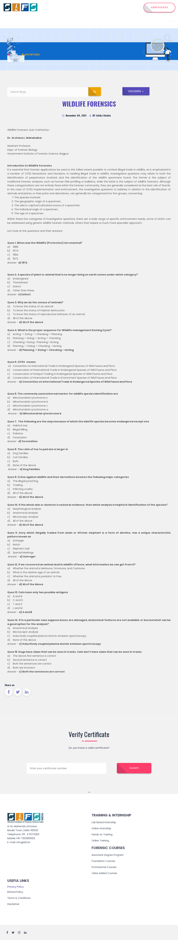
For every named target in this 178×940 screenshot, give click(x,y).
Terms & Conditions (19, 898)
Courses (91, 21)
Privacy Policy (15, 886)
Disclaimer (13, 904)
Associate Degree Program (108, 855)
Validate (134, 768)
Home (62, 21)
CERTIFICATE (159, 7)
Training (125, 21)
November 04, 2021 (74, 115)
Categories (136, 91)
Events (153, 21)
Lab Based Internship (104, 822)
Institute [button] (75, 21)
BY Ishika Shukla (100, 115)
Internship (108, 21)
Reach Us (166, 21)
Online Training (101, 840)
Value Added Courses (105, 873)
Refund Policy (15, 891)
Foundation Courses (104, 861)
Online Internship (102, 828)
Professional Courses (104, 867)
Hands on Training (103, 834)
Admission (140, 21)
